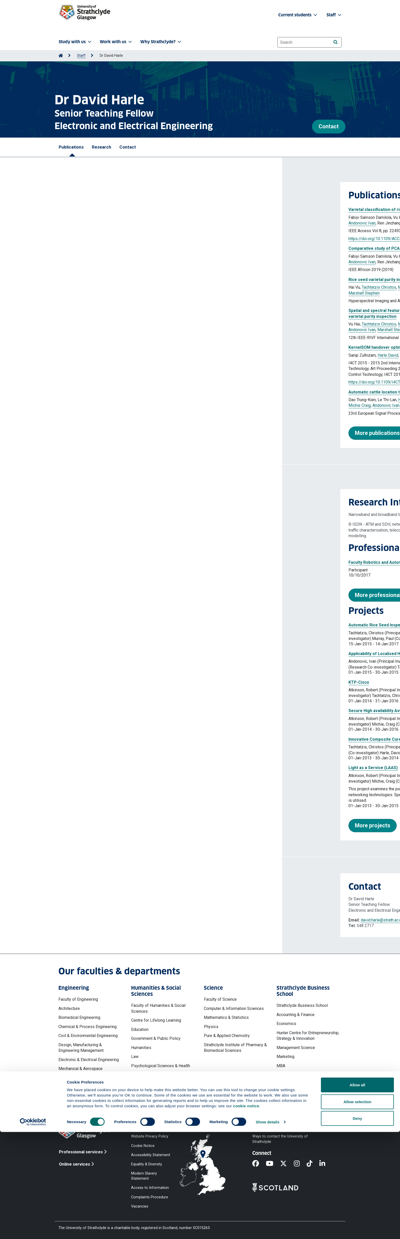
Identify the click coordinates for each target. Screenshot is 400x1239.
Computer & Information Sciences (234, 1008)
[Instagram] (300, 1164)
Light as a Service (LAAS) (91, 767)
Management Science (296, 1047)
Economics (286, 1023)
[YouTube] (273, 1164)
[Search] (335, 42)
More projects (90, 825)
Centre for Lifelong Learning (156, 1020)
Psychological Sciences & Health (160, 1065)
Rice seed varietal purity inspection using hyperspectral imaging (128, 279)
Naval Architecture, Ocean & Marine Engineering (89, 1086)
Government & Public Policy (156, 1038)
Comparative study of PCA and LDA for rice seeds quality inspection (132, 248)
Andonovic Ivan (79, 223)
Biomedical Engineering (79, 1017)
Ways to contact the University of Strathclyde (280, 1139)
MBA (281, 1065)
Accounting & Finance (296, 1014)
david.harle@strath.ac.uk (100, 920)
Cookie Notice (143, 1145)
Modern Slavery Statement (144, 1176)
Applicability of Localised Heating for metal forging (115, 653)
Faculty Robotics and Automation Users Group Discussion (121, 562)
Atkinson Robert (132, 355)
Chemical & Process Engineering (87, 1026)
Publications (71, 147)
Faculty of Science (220, 999)
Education (139, 1029)
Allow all (357, 1192)
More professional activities (108, 595)
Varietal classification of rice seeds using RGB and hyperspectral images (136, 209)
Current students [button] (298, 15)
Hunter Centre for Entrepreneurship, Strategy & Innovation (308, 1035)
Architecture (69, 1008)
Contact (329, 126)
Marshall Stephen (136, 223)
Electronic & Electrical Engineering (88, 1059)
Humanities (141, 1047)
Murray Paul (171, 217)
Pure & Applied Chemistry (227, 1035)
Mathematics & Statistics (226, 1017)
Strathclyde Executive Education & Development (307, 1077)
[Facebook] (259, 1164)
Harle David (193, 217)
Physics (211, 1026)
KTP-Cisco (76, 682)
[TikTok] (313, 1164)
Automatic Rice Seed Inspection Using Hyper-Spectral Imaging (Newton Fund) (141, 625)
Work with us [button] (116, 41)
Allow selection (357, 1209)
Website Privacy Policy (149, 1136)
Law (135, 1056)
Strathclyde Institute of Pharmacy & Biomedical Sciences (235, 1047)
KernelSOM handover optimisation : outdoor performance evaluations (134, 347)
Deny (357, 1225)
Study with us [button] (75, 41)
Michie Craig (77, 405)
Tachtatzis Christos (141, 217)
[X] (287, 1164)
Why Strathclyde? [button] (161, 41)
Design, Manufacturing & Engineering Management (81, 1047)
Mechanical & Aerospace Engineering (80, 1071)
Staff (81, 55)
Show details (268, 1229)
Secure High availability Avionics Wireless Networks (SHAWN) (125, 710)
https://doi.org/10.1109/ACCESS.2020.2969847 (109, 238)
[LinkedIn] (325, 1164)
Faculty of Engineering (78, 999)
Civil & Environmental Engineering (88, 1035)
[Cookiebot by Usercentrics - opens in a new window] (33, 1229)
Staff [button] (334, 15)
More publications (95, 433)
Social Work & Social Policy (155, 1074)
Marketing (285, 1056)
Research (101, 147)
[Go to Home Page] (60, 55)
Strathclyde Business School (302, 1005)
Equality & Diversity (146, 1164)
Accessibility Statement (150, 1155)
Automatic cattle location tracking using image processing (123, 392)
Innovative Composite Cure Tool (97, 739)
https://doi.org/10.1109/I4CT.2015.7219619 (105, 382)
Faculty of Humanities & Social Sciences (158, 1008)
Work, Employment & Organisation (307, 1089)
